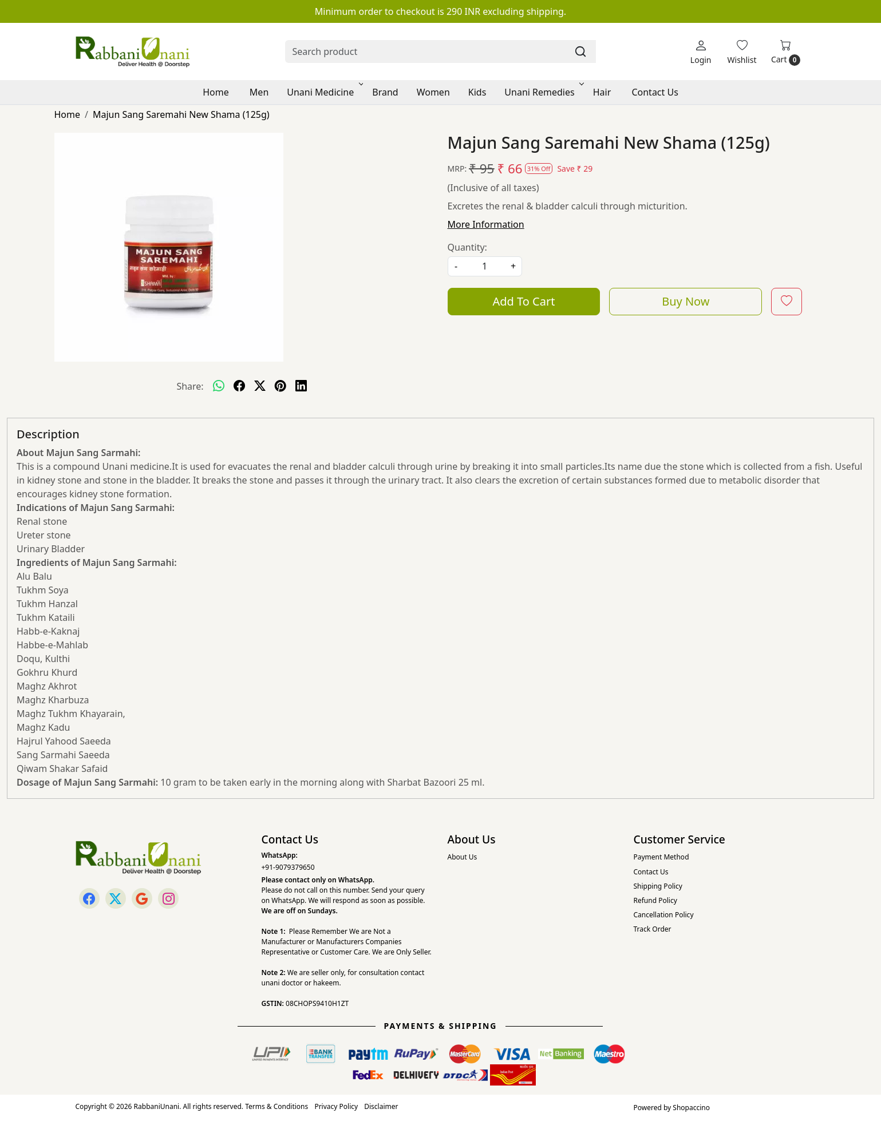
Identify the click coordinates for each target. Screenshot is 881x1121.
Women (433, 92)
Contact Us (654, 92)
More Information (486, 224)
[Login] (701, 52)
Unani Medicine (324, 92)
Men (259, 92)
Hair (602, 92)
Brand (385, 92)
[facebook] (239, 386)
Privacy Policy (336, 1106)
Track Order (652, 929)
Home (216, 92)
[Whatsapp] (218, 386)
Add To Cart (523, 301)
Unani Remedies (543, 92)
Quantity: (467, 247)
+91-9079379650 (288, 867)
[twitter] (260, 386)
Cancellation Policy (664, 915)
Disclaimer (381, 1106)
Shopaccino (691, 1107)
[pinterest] (280, 386)
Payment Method (661, 857)
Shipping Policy (658, 886)
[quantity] (485, 266)
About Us (462, 857)
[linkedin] (301, 386)
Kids (477, 92)
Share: (189, 386)
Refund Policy (655, 900)
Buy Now (685, 301)
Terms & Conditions (276, 1106)
